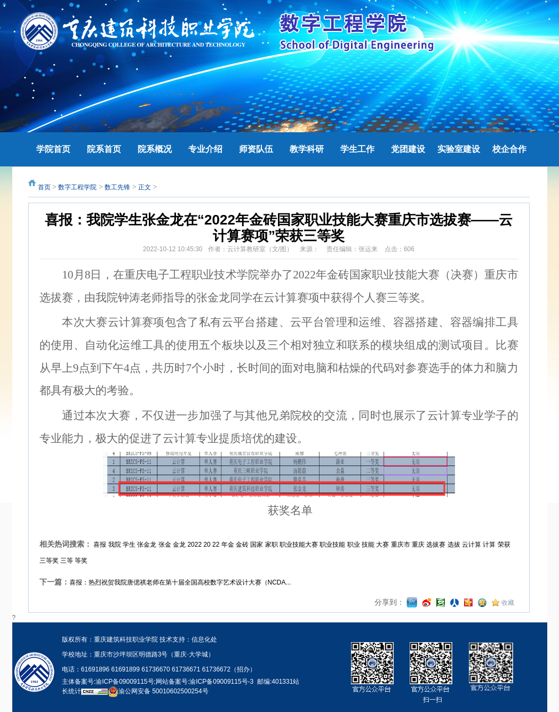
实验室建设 (458, 149)
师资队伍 (256, 149)
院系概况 (155, 149)
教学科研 (307, 149)
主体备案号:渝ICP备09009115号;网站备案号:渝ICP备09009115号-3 (157, 681)
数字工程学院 (77, 187)
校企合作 (509, 149)
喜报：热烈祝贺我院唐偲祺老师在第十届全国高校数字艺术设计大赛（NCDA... (180, 582)
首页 (44, 187)
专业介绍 (205, 149)
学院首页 (53, 149)
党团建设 (408, 149)
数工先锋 (117, 187)
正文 (144, 187)
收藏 (507, 602)
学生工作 (357, 149)
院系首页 (104, 149)
